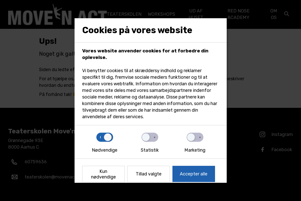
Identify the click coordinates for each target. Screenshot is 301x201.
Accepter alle (193, 174)
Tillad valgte (149, 174)
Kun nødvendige (103, 174)
